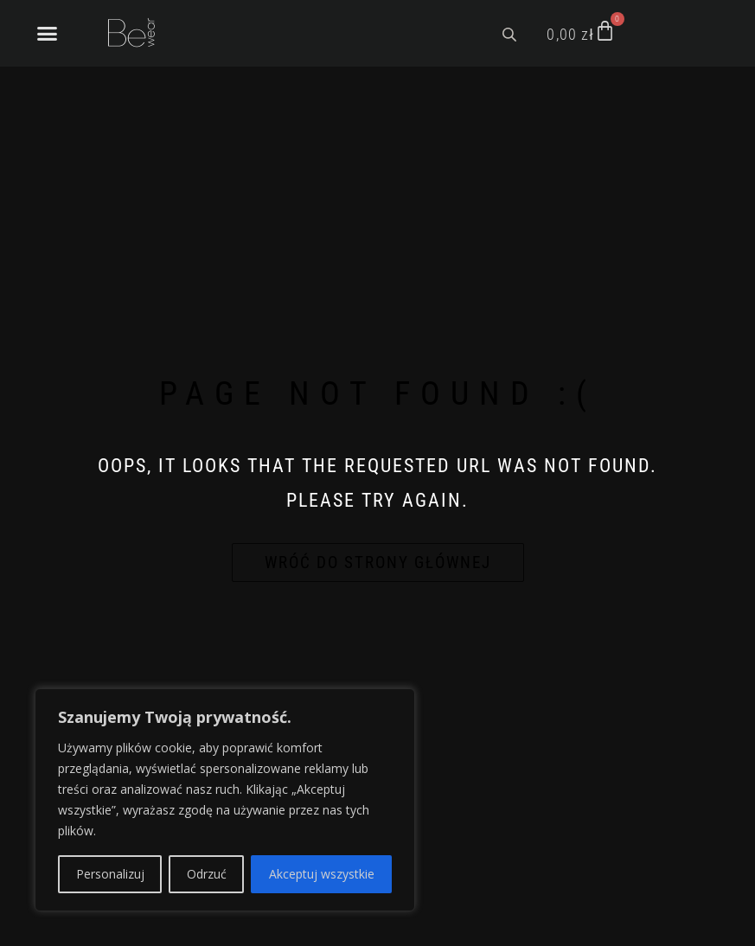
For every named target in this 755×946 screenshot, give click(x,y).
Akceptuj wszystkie (321, 874)
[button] (47, 33)
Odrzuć (207, 874)
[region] (225, 799)
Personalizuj (110, 874)
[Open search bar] (511, 33)
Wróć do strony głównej (378, 562)
